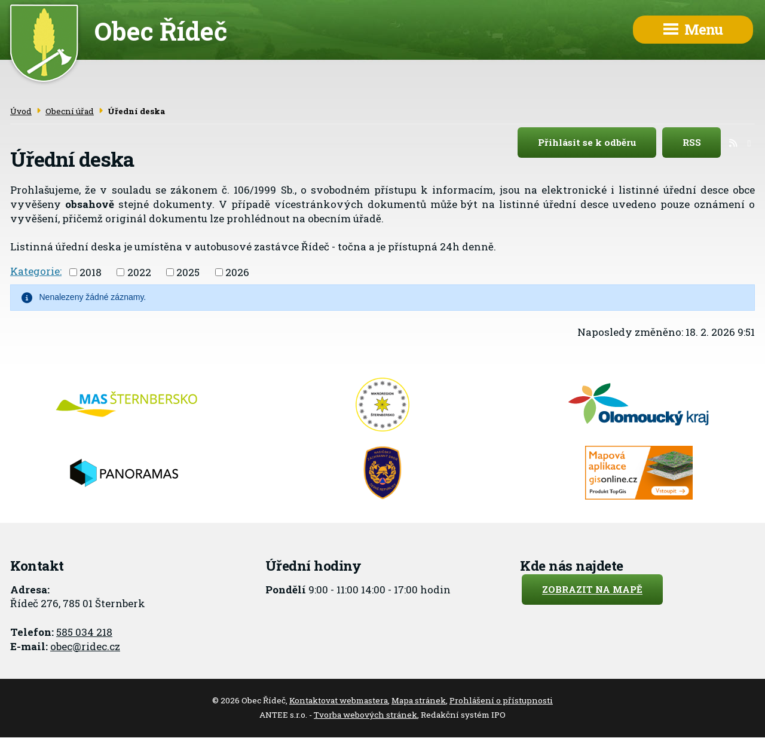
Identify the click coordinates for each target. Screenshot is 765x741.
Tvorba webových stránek (365, 714)
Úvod (21, 111)
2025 (188, 272)
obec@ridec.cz (85, 646)
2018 (90, 272)
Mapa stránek (418, 700)
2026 (237, 272)
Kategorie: (36, 271)
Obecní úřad (69, 111)
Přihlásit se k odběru (597, 143)
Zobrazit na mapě (592, 590)
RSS (702, 143)
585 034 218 (84, 632)
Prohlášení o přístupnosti (501, 700)
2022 (139, 272)
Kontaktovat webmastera (338, 700)
